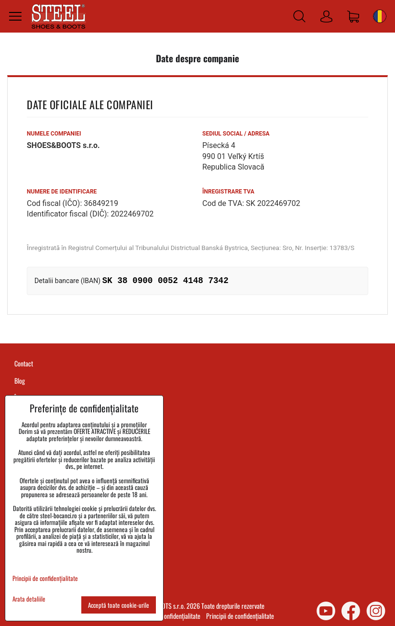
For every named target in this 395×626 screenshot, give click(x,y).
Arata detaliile (28, 599)
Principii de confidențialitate (240, 616)
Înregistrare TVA (228, 191)
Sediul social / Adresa (236, 133)
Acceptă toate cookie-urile (118, 605)
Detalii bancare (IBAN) (67, 281)
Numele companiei (54, 133)
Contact (23, 363)
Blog (19, 381)
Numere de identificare (62, 191)
